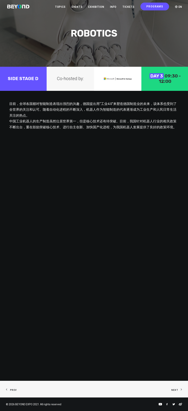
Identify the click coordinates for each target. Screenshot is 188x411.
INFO (113, 7)
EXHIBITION (96, 7)
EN (178, 7)
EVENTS (77, 7)
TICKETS (128, 7)
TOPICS (60, 7)
